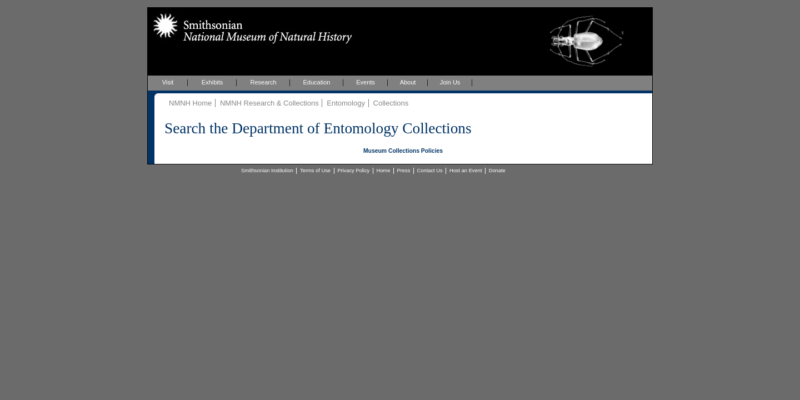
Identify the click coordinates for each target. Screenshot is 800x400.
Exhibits (212, 82)
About (408, 82)
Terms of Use (315, 170)
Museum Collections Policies (403, 151)
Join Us (450, 82)
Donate (497, 170)
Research (263, 82)
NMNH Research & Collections (269, 103)
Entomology (346, 103)
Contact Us (430, 170)
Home (383, 170)
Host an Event (465, 170)
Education (317, 82)
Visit (168, 82)
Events (365, 82)
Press (404, 170)
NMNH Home (190, 103)
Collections (391, 103)
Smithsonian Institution (267, 170)
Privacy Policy (353, 170)
